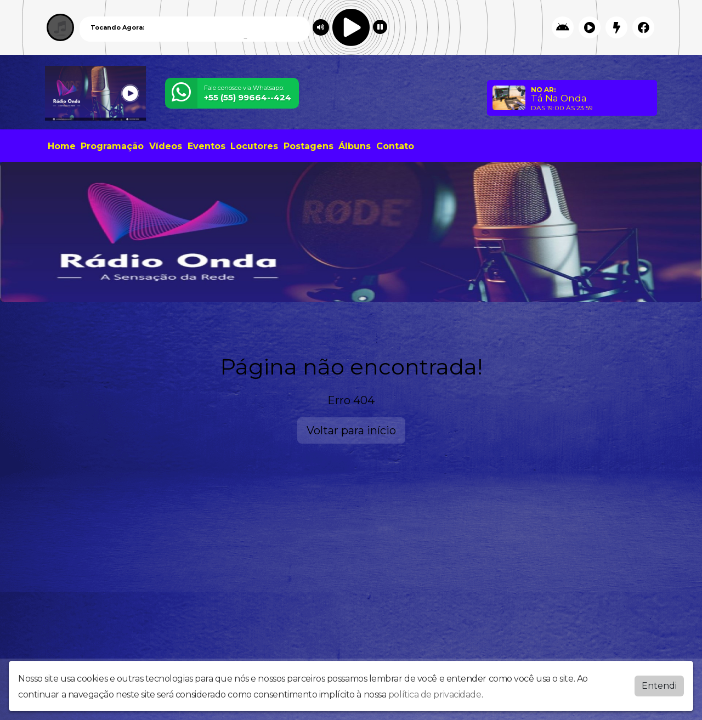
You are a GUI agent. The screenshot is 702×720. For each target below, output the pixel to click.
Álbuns (354, 146)
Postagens (308, 146)
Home (62, 146)
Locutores (254, 146)
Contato (395, 146)
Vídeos (165, 146)
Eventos (206, 146)
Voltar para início (351, 430)
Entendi (659, 686)
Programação (112, 146)
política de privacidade (435, 694)
